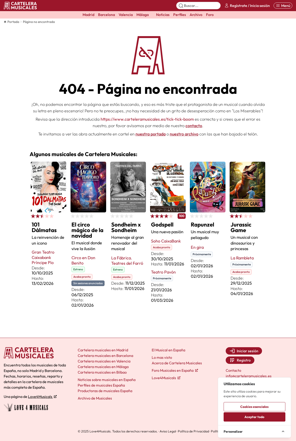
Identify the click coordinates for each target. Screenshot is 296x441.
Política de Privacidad (193, 431)
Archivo (196, 14)
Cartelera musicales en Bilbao (102, 372)
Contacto (233, 370)
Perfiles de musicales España (101, 385)
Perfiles (179, 14)
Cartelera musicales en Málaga (103, 366)
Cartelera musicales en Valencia (104, 361)
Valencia (126, 14)
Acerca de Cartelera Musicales (177, 363)
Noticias (163, 14)
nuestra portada (151, 134)
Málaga (142, 14)
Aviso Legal (168, 431)
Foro (210, 14)
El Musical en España (168, 350)
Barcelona (106, 14)
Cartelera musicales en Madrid (103, 350)
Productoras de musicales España (105, 390)
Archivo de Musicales (95, 398)
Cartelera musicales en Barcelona (105, 355)
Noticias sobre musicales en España (107, 379)
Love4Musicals (42, 396)
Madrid (88, 14)
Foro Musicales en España (175, 370)
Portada (11, 22)
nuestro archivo (184, 134)
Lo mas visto (162, 357)
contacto (193, 125)
